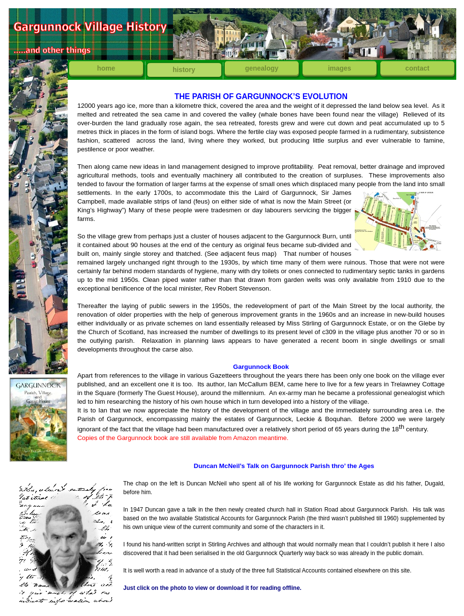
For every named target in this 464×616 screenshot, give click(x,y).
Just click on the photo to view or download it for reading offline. (212, 588)
